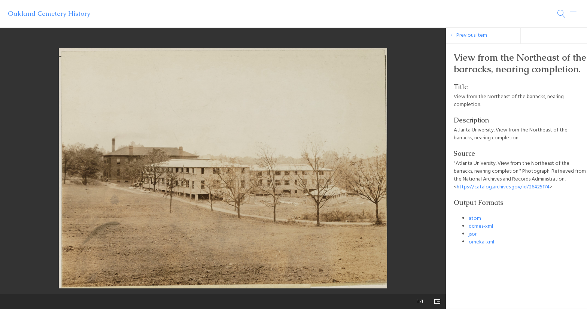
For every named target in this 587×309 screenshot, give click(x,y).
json (473, 234)
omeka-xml (481, 242)
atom (475, 218)
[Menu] (574, 14)
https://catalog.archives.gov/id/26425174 (503, 187)
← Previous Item (468, 35)
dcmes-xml (481, 226)
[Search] (562, 14)
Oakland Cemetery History (49, 13)
